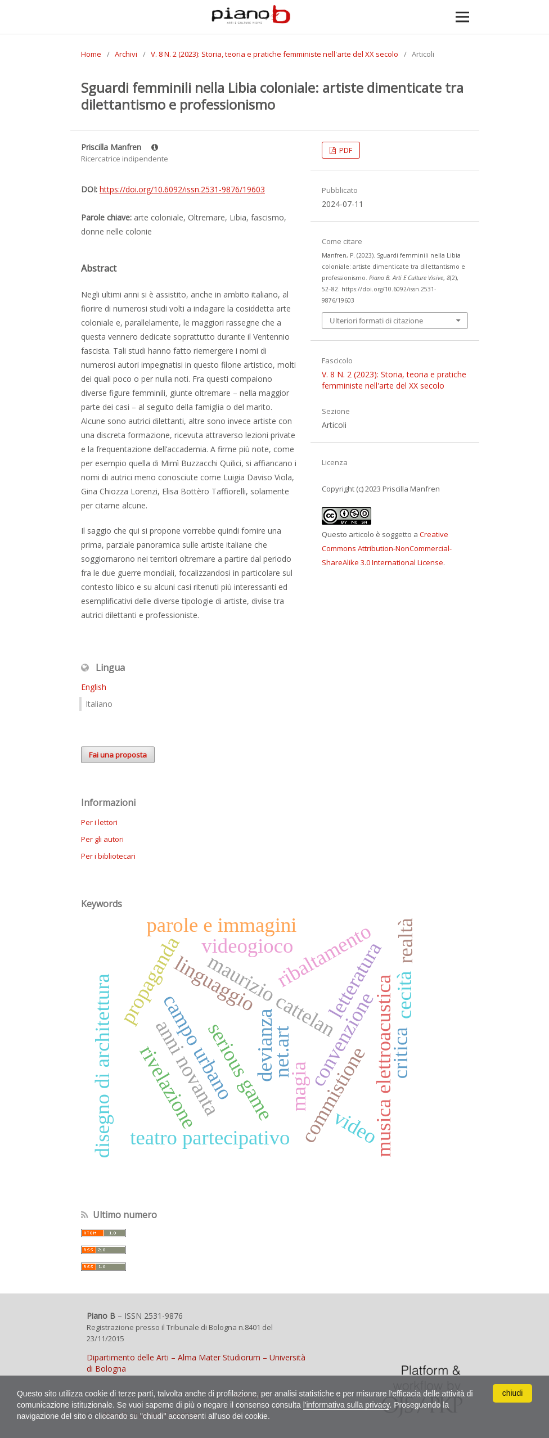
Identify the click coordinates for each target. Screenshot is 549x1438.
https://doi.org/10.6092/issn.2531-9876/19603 (182, 189)
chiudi (512, 1393)
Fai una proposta (118, 755)
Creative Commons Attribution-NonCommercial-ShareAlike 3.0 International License (387, 548)
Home (91, 54)
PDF (345, 150)
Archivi (126, 54)
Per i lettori (99, 822)
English (93, 687)
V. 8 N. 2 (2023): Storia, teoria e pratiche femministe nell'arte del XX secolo (274, 54)
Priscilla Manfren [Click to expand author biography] (119, 147)
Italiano (99, 703)
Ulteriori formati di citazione (376, 320)
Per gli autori (102, 839)
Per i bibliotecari (108, 856)
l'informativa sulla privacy (347, 1404)
